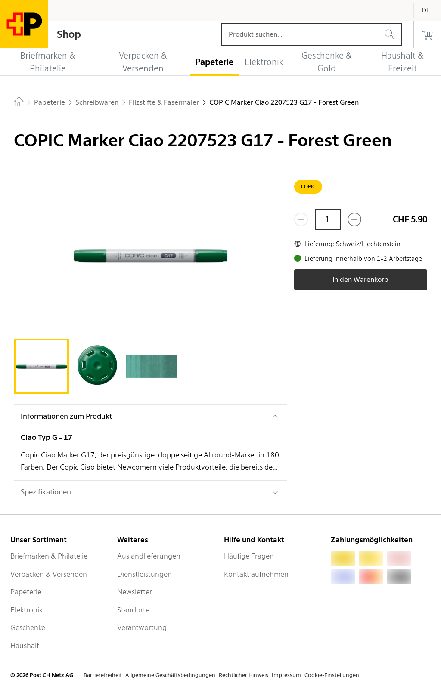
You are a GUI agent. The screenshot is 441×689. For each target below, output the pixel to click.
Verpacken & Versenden (48, 574)
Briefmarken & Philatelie (48, 556)
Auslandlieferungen (148, 556)
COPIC (308, 186)
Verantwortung (142, 627)
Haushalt (24, 645)
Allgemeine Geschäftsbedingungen (170, 675)
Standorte (133, 610)
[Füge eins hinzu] (354, 219)
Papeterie (25, 591)
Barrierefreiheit (103, 675)
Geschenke (27, 627)
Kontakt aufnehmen (256, 574)
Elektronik (26, 610)
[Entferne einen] (301, 219)
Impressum (286, 675)
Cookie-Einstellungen (331, 675)
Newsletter (134, 591)
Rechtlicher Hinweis (243, 675)
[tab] (41, 366)
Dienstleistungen (144, 574)
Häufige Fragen (249, 556)
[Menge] (328, 219)
